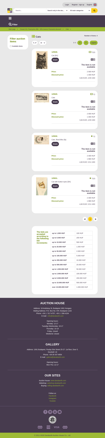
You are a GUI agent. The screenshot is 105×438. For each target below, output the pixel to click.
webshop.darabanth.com (56, 383)
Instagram (52, 398)
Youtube (52, 401)
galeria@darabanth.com (56, 357)
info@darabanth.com (56, 316)
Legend (93, 43)
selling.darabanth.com (55, 386)
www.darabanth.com (58, 381)
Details (55, 60)
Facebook (52, 396)
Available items (17, 46)
